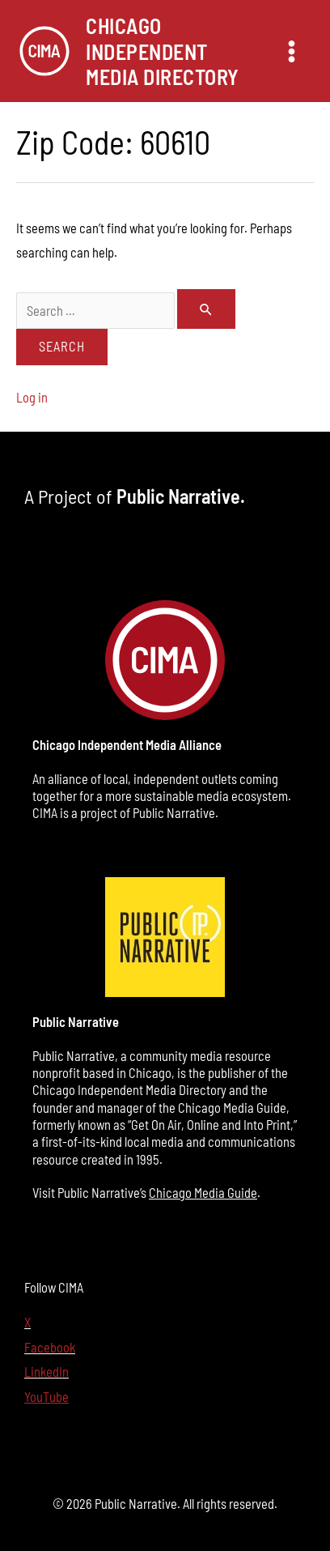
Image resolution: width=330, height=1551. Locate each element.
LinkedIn (46, 1371)
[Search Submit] (206, 309)
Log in (32, 397)
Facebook (49, 1347)
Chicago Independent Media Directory (162, 50)
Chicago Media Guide (203, 1192)
